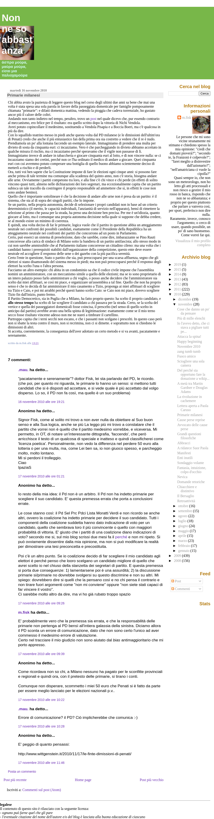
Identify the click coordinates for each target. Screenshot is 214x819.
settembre (185, 511)
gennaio (184, 551)
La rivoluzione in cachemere (189, 399)
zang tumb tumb (188, 351)
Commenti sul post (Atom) (41, 790)
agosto (183, 516)
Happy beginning (189, 341)
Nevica (182, 477)
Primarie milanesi (23, 95)
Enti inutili (185, 458)
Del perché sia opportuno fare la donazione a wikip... (193, 374)
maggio (184, 531)
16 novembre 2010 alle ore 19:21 (41, 402)
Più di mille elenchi (191, 318)
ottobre (183, 506)
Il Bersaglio (185, 496)
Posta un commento (22, 771)
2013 (178, 279)
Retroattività (186, 501)
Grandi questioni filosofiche (189, 436)
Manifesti (184, 453)
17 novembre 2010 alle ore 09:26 (41, 603)
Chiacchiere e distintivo (187, 489)
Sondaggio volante (190, 463)
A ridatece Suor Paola (192, 448)
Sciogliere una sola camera (190, 363)
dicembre (185, 299)
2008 (178, 561)
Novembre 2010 (188, 346)
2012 (178, 284)
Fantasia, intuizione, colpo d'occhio (191, 470)
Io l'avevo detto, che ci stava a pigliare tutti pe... (193, 327)
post (93, 119)
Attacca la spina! (189, 336)
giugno (183, 526)
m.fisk (24, 612)
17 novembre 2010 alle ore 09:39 (41, 654)
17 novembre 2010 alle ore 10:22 (41, 700)
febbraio (184, 546)
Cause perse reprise (191, 420)
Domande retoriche (191, 482)
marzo (183, 541)
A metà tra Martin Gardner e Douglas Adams (192, 388)
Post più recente (15, 780)
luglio (182, 521)
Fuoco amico (186, 356)
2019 (178, 264)
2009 (178, 556)
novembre (185, 304)
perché (121, 537)
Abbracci (183, 443)
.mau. (23, 369)
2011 (178, 289)
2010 (178, 294)
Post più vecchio (152, 780)
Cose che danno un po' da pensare (193, 311)
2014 (178, 274)
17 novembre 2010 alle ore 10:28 (41, 726)
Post (176, 581)
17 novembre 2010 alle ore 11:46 (41, 762)
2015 (178, 269)
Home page (83, 780)
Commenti (180, 589)
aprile (182, 536)
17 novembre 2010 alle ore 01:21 (41, 476)
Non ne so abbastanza (17, 34)
